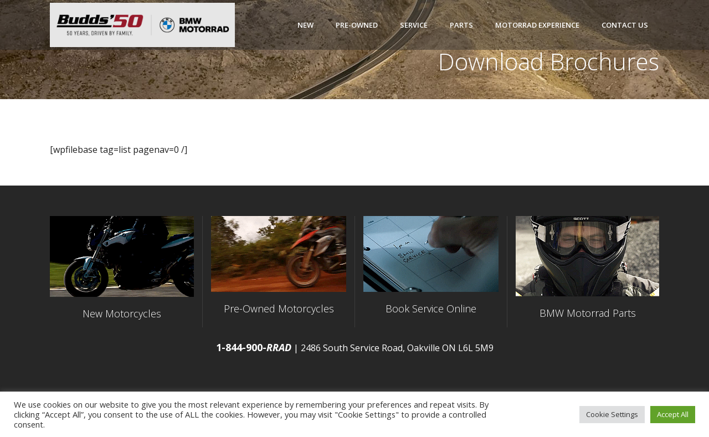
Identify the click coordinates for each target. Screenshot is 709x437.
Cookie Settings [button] (612, 414)
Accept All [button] (673, 414)
